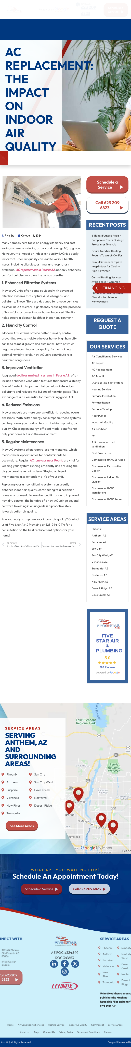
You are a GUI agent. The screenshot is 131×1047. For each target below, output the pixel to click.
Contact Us (119, 34)
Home (6, 24)
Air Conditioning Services (34, 24)
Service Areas (51, 34)
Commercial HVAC (18, 34)
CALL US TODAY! (85, 3)
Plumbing (85, 24)
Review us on (46, 9)
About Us (80, 34)
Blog (100, 34)
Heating (65, 24)
